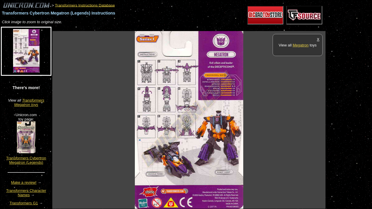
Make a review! (23, 182)
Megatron (301, 45)
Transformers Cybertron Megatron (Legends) (26, 160)
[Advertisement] (158, 28)
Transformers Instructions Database (85, 5)
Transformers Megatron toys (29, 102)
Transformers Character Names (26, 192)
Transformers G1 (24, 203)
